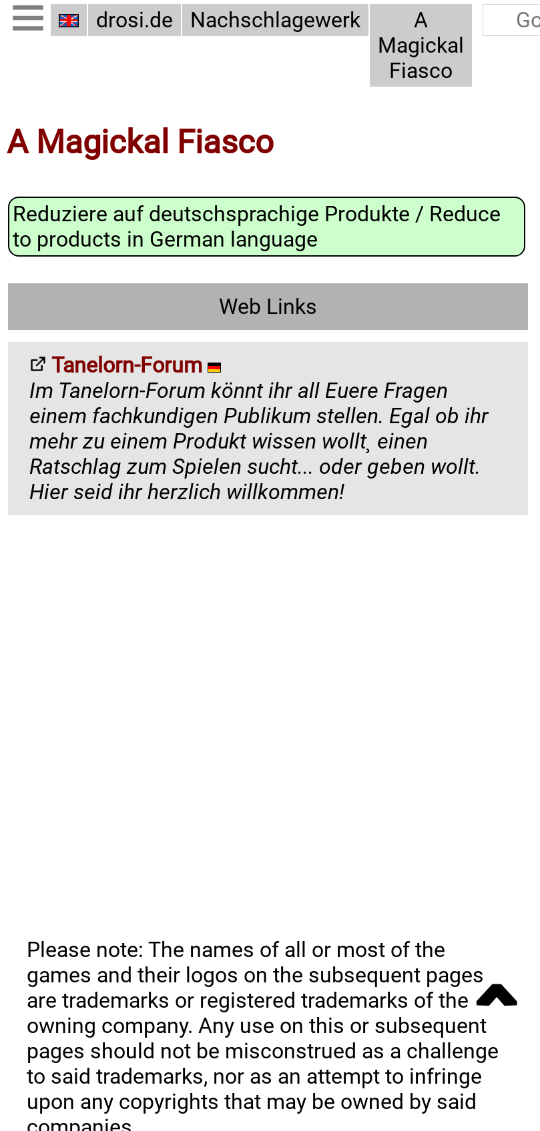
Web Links (268, 306)
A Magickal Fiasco (421, 45)
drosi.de (134, 20)
